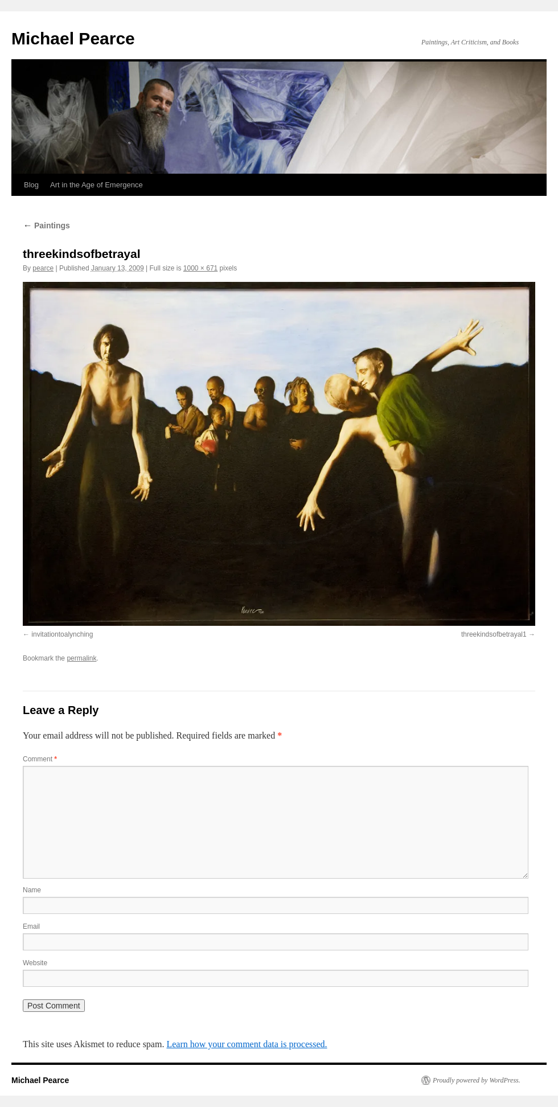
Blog (31, 185)
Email (31, 926)
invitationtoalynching (62, 634)
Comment (40, 759)
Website (35, 963)
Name (32, 890)
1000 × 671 (200, 268)
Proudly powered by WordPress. (476, 1080)
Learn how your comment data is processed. (246, 1044)
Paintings (46, 225)
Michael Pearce (73, 38)
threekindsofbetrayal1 (494, 634)
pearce (43, 268)
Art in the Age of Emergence (96, 185)
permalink (81, 658)
